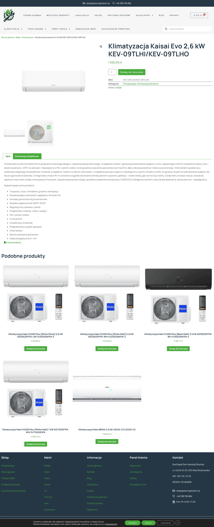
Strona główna (32, 15)
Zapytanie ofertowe (119, 15)
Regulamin (92, 509)
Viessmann (49, 509)
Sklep (18, 37)
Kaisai (119, 87)
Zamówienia (136, 471)
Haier (47, 471)
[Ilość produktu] (112, 72)
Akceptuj (132, 522)
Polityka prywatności (97, 496)
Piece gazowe (37, 29)
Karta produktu (12, 242)
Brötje (47, 465)
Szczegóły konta (138, 484)
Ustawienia (166, 522)
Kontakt (174, 15)
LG (45, 490)
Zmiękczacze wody (86, 29)
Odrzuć (148, 522)
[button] (101, 46)
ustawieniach (111, 524)
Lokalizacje (82, 15)
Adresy (133, 477)
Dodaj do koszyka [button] (35, 348)
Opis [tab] (8, 155)
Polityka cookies (95, 502)
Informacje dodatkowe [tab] (27, 155)
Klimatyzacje (13, 29)
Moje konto (135, 465)
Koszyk (90, 490)
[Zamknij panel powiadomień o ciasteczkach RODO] (178, 522)
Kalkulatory (144, 15)
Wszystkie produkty (58, 15)
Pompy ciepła (61, 29)
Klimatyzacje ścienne (147, 83)
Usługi (98, 15)
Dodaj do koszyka (131, 72)
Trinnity (48, 496)
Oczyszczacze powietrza (116, 29)
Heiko (47, 477)
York (46, 502)
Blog (161, 15)
